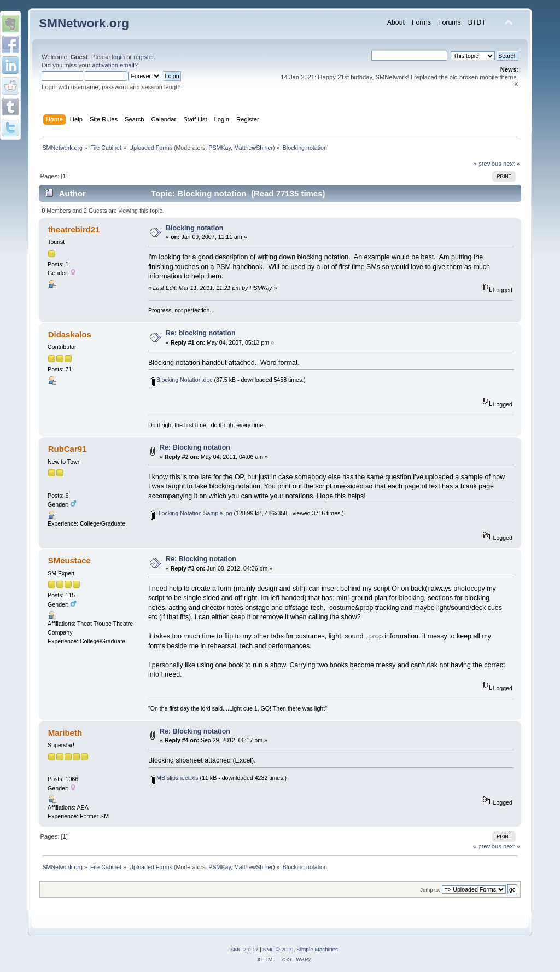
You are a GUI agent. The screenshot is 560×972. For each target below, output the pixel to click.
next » (511, 163)
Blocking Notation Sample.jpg (191, 513)
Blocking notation (194, 228)
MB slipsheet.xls (174, 778)
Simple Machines (317, 949)
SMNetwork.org (84, 23)
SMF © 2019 (278, 949)
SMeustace (69, 560)
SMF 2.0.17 (244, 949)
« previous (487, 163)
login (118, 57)
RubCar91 (67, 448)
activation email (113, 65)
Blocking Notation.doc (181, 379)
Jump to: (430, 890)
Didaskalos (69, 334)
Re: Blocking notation (195, 447)
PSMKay (219, 147)
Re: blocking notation (200, 333)
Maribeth (65, 732)
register (143, 57)
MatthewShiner (253, 147)
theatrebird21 (74, 229)
